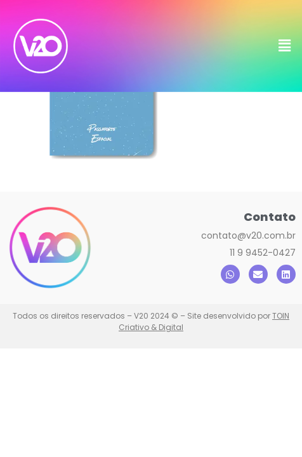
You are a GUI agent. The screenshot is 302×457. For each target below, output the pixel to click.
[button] (285, 46)
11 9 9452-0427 (263, 307)
